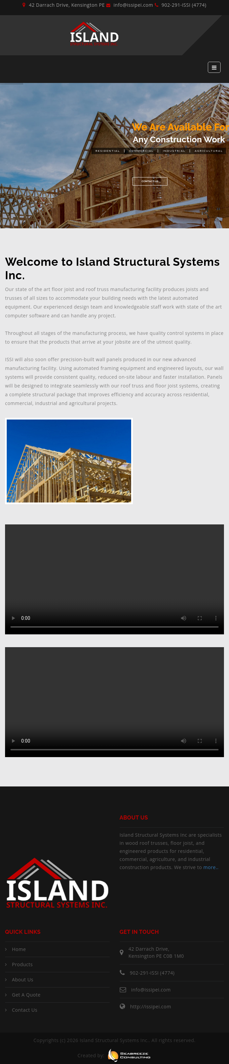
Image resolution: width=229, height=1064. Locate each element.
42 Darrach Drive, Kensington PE (64, 5)
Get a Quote (26, 994)
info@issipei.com (129, 5)
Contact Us (150, 183)
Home (19, 949)
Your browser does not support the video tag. (114, 579)
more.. (211, 867)
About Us (22, 979)
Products (22, 964)
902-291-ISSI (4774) (180, 5)
